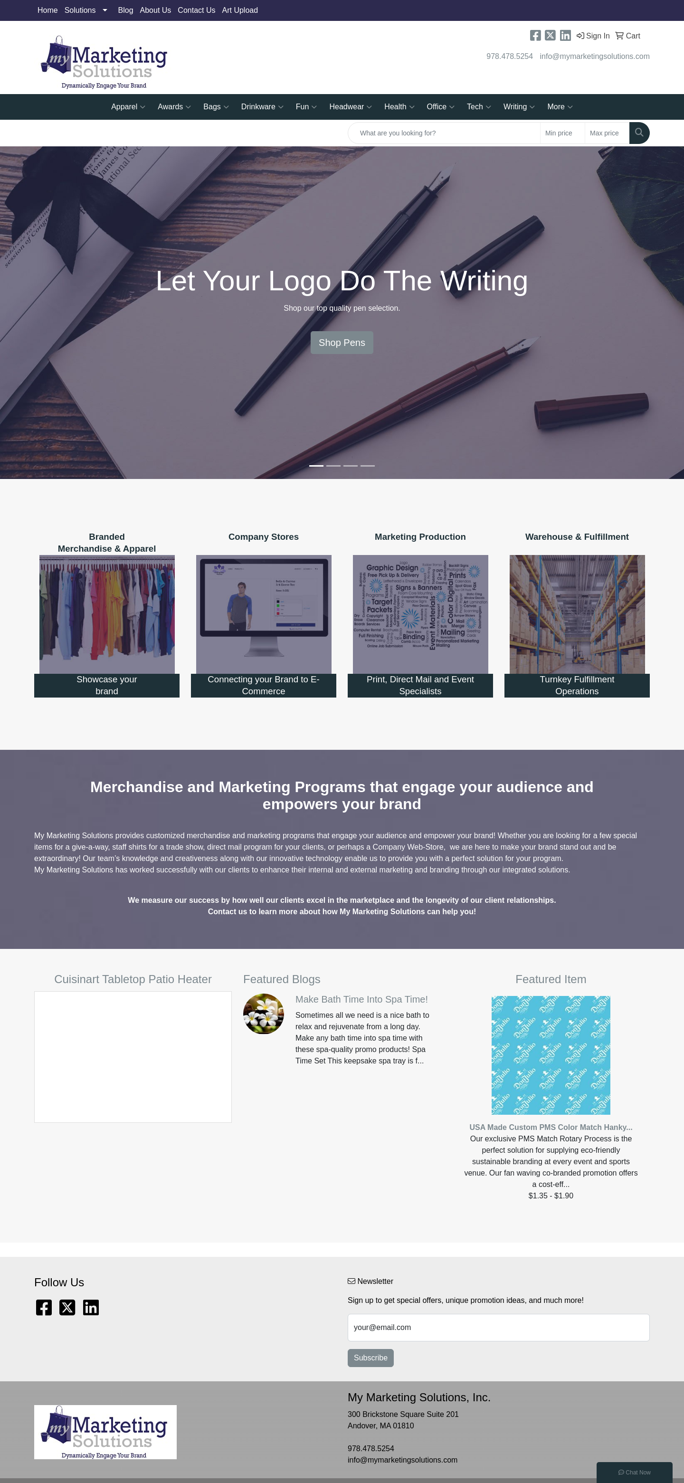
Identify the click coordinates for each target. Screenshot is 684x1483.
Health (399, 107)
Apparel (128, 107)
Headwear (350, 107)
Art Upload (240, 10)
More (559, 107)
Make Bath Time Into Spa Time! (361, 999)
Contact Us (196, 10)
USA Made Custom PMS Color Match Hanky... (550, 1127)
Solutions (80, 10)
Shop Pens (342, 342)
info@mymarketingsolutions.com (595, 56)
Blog (125, 10)
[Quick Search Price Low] (562, 133)
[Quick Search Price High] (607, 133)
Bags (215, 107)
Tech (479, 107)
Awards (174, 107)
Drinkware (262, 107)
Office (441, 107)
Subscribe (371, 1358)
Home (48, 10)
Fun (306, 107)
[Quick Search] (444, 133)
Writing (519, 107)
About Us (155, 10)
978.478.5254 (509, 56)
